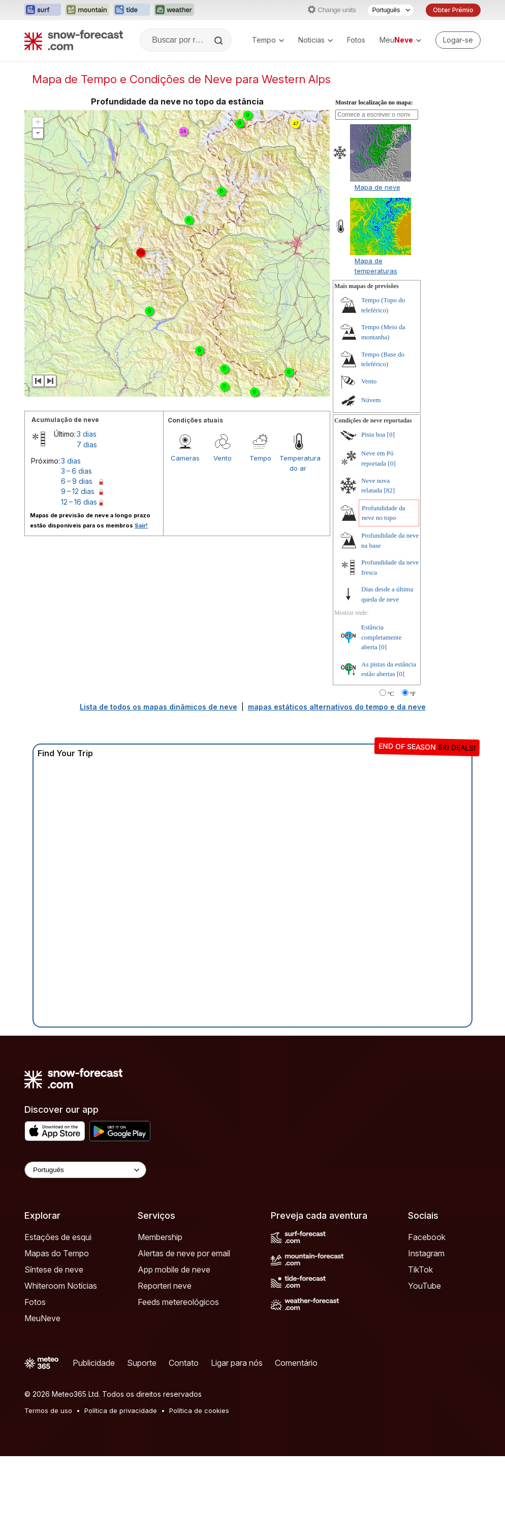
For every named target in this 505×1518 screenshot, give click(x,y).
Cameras (185, 458)
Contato (184, 1363)
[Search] (219, 40)
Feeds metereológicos (178, 1302)
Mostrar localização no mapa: (374, 102)
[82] (389, 490)
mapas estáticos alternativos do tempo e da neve (337, 706)
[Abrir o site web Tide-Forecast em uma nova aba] (131, 10)
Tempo (268, 40)
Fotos (356, 40)
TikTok (420, 1269)
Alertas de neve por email (184, 1253)
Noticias (315, 40)
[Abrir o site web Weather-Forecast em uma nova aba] (174, 10)
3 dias (87, 434)
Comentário (296, 1363)
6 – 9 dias (76, 481)
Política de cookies (199, 1410)
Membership (160, 1237)
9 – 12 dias (77, 491)
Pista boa (373, 434)
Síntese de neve (53, 1269)
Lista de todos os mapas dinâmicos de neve (158, 706)
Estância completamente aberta (381, 637)
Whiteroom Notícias (60, 1286)
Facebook (427, 1237)
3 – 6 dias (76, 471)
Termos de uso (48, 1410)
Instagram (426, 1253)
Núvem (371, 400)
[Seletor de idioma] (391, 10)
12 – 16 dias (79, 502)
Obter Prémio (453, 10)
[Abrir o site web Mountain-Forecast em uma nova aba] (87, 10)
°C (391, 693)
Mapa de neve (377, 187)
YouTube (424, 1286)
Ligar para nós (237, 1363)
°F (413, 693)
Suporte (141, 1363)
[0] (391, 434)
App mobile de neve (174, 1269)
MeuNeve (42, 1318)
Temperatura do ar (298, 463)
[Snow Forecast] (73, 40)
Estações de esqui (57, 1237)
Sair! (141, 525)
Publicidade (94, 1363)
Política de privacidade (120, 1410)
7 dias (87, 444)
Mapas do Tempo (56, 1253)
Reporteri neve (165, 1286)
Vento (222, 458)
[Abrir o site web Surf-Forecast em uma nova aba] (42, 10)
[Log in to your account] (458, 40)
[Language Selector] (85, 1169)
